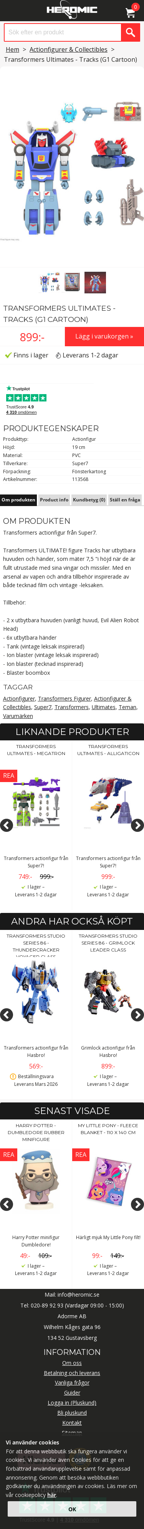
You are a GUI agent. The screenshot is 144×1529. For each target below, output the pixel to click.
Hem (12, 49)
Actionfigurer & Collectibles (69, 49)
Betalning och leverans (72, 1373)
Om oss (72, 1362)
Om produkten (18, 499)
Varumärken (18, 716)
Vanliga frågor (72, 1382)
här (51, 1495)
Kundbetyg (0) (89, 499)
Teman (127, 707)
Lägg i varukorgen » (104, 336)
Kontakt (72, 1422)
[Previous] (6, 825)
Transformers (72, 707)
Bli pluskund (72, 1412)
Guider (72, 1392)
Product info (54, 499)
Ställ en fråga (125, 499)
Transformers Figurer (64, 698)
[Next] (137, 825)
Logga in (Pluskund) (72, 1402)
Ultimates (104, 707)
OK (72, 1509)
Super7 (42, 707)
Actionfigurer (19, 698)
